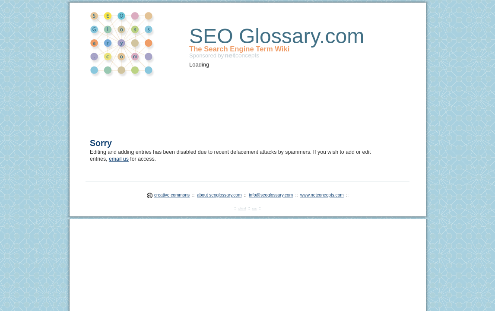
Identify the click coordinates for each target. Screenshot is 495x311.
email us (119, 159)
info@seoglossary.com (271, 195)
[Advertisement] (247, 102)
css (254, 208)
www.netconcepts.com (322, 195)
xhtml (242, 208)
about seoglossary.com (219, 195)
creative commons (172, 195)
